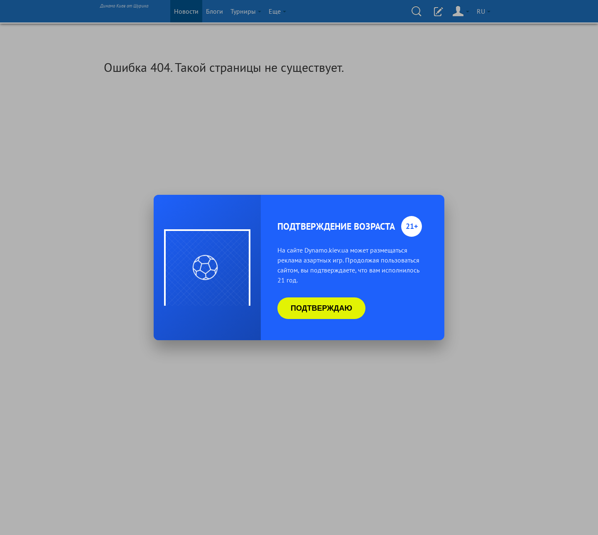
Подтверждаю (321, 308)
